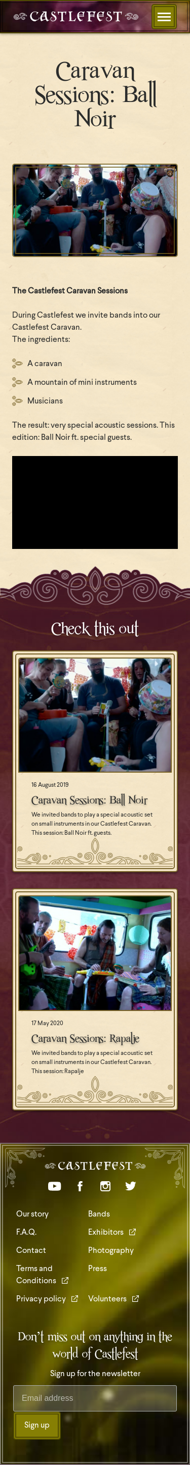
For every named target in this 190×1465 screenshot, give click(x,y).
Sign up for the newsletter (95, 1374)
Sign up (37, 1426)
